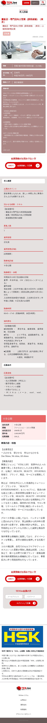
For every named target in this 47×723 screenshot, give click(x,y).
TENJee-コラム (23, 695)
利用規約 (23, 709)
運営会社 (23, 705)
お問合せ (23, 700)
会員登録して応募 (24, 166)
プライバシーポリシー (23, 714)
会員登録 (26, 3)
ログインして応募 (26, 603)
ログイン (35, 3)
